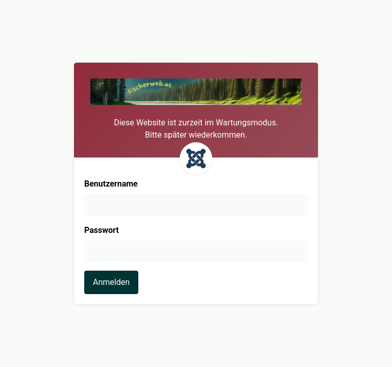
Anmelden (111, 282)
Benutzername (111, 184)
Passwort (101, 230)
